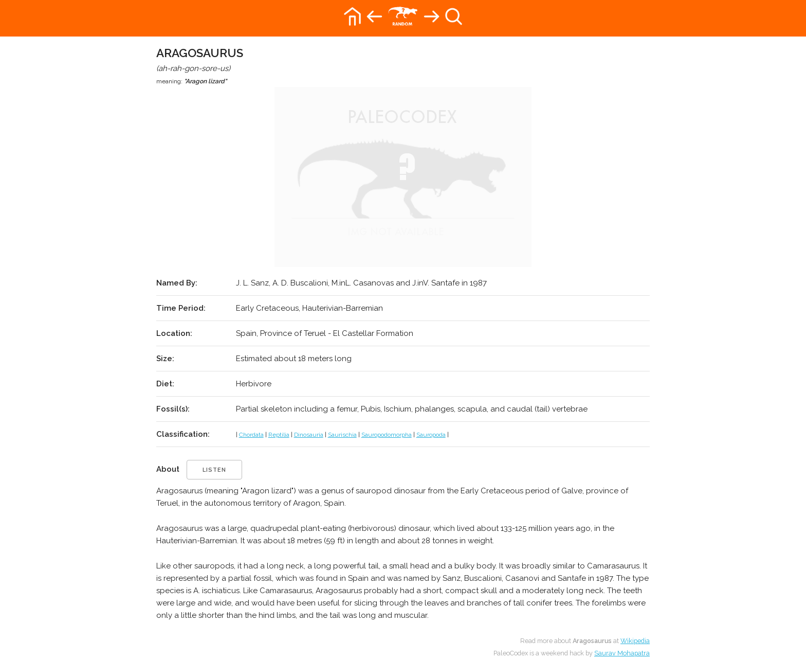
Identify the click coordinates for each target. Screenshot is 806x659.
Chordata (251, 434)
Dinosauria (308, 434)
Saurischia (342, 434)
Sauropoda (431, 434)
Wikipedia (635, 641)
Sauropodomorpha (386, 434)
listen (214, 470)
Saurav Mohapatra (622, 653)
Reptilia (278, 434)
